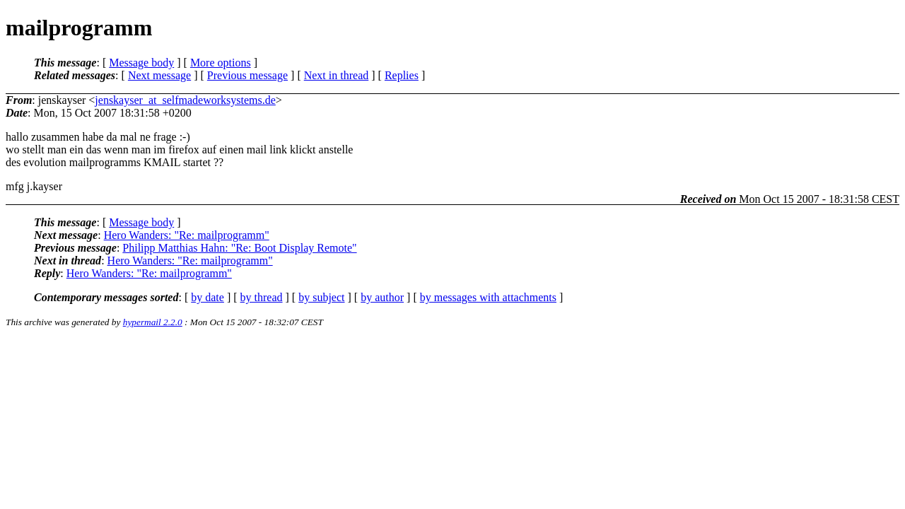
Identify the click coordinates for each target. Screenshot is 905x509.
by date (207, 297)
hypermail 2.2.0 (152, 322)
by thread (261, 297)
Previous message (247, 75)
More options (220, 63)
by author (382, 297)
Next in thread (336, 75)
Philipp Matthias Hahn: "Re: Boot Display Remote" (239, 248)
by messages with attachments (488, 297)
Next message (159, 75)
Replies (402, 75)
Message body (141, 63)
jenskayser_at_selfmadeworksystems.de (185, 100)
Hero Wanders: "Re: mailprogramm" (186, 235)
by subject (321, 297)
